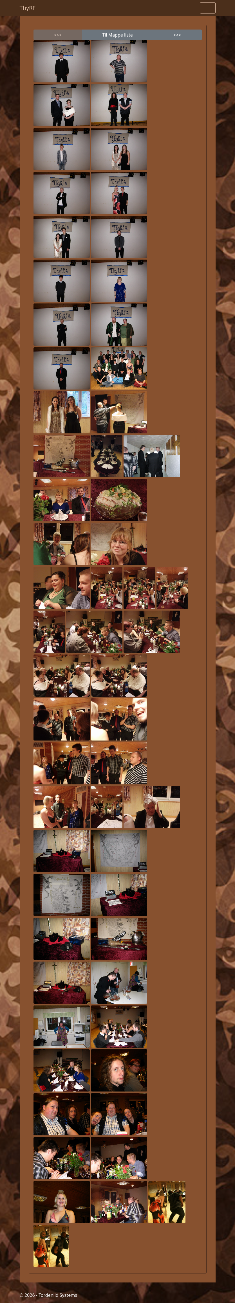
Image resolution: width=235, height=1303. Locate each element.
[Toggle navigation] (208, 7)
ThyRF (28, 8)
